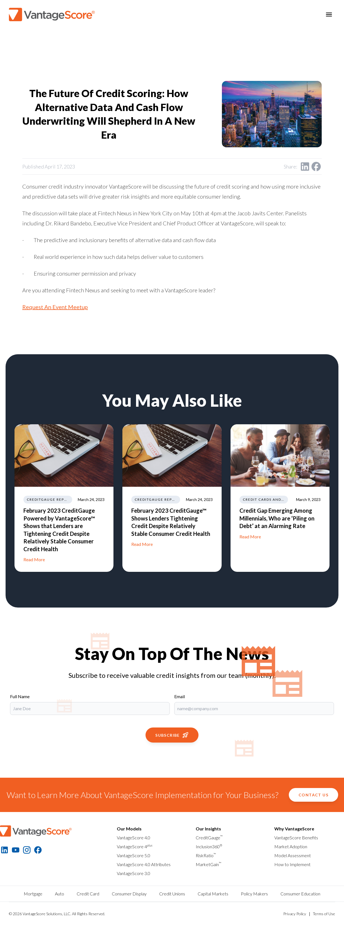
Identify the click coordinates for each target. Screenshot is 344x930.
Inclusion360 (209, 846)
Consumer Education (300, 893)
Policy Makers (254, 893)
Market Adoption (290, 846)
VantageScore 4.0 (133, 837)
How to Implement (292, 864)
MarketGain (208, 864)
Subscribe (172, 735)
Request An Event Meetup (55, 306)
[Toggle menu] (329, 14)
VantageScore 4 (134, 846)
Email (179, 696)
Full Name (20, 696)
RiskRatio (206, 855)
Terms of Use (324, 913)
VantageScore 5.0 (133, 855)
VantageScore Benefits (296, 837)
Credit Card (88, 893)
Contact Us (313, 794)
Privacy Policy (294, 913)
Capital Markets (213, 893)
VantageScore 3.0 (133, 873)
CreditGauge (209, 837)
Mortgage (33, 893)
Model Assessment (292, 855)
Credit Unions (172, 893)
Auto (59, 893)
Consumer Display (129, 893)
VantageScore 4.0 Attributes (144, 864)
